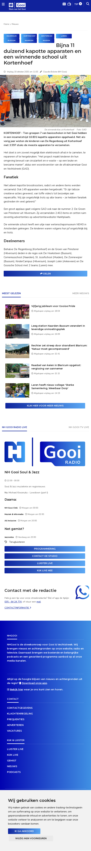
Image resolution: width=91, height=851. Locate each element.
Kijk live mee (45, 570)
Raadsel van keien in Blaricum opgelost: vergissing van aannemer (56, 367)
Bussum (11, 40)
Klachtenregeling (20, 713)
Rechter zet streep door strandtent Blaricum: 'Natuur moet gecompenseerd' (59, 347)
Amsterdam (46, 36)
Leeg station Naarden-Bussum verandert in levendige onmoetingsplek (58, 327)
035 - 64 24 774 (13, 601)
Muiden (46, 40)
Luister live (45, 563)
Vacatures (14, 730)
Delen (45, 273)
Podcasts (14, 772)
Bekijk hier (16, 689)
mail (39, 601)
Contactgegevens (20, 707)
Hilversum (12, 36)
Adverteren (15, 725)
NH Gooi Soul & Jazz (22, 472)
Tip (78, 4)
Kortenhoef (30, 36)
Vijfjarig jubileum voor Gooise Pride (53, 306)
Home (6, 24)
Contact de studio (44, 556)
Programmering (45, 548)
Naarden (29, 40)
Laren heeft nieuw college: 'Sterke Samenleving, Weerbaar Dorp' (52, 386)
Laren (64, 36)
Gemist (11, 760)
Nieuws (15, 24)
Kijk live (12, 754)
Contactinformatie (18, 607)
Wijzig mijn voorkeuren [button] (31, 838)
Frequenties (15, 719)
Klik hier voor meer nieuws (45, 405)
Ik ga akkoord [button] (24, 831)
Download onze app (34, 683)
